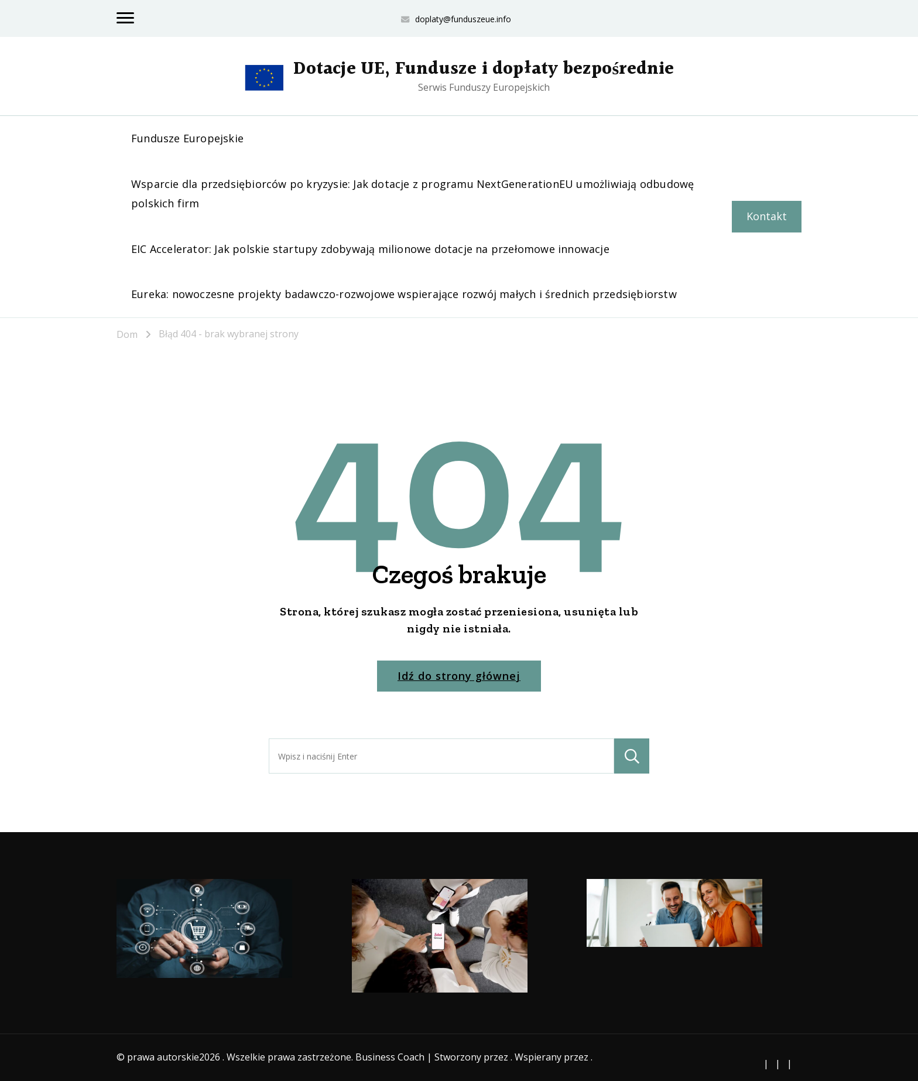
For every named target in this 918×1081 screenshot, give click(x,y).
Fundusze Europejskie (187, 138)
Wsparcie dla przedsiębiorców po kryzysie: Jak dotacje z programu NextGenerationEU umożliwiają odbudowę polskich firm (412, 193)
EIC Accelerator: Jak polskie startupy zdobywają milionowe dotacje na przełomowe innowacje (370, 249)
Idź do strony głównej (459, 676)
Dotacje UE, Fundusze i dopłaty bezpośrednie (483, 69)
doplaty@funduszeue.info (463, 19)
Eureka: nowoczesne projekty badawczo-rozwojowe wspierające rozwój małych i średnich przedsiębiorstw (404, 294)
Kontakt (766, 216)
